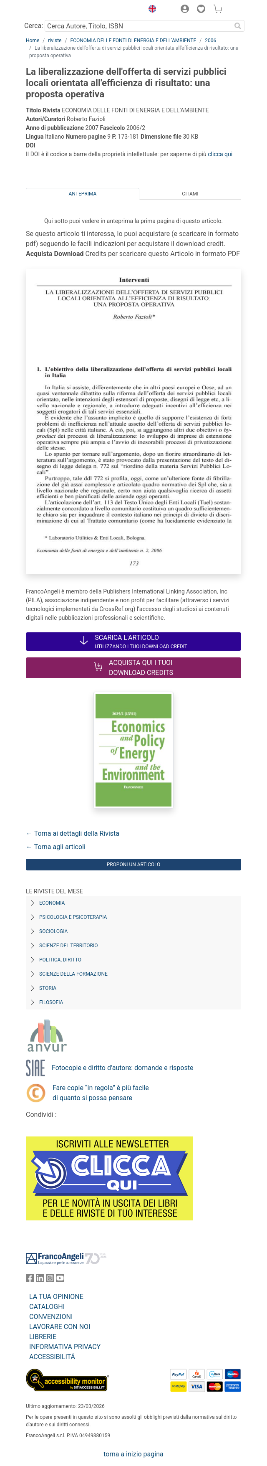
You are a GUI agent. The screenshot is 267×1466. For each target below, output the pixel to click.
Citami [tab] (190, 194)
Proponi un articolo (134, 864)
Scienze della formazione (73, 974)
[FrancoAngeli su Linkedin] (40, 1280)
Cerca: (33, 26)
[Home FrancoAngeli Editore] (54, 10)
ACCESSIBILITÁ (52, 1357)
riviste (54, 40)
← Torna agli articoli (56, 847)
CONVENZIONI (51, 1317)
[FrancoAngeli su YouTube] (60, 1280)
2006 (210, 40)
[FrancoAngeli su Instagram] (50, 1280)
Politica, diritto (60, 960)
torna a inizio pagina (133, 1454)
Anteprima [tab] (83, 194)
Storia (47, 988)
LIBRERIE (42, 1337)
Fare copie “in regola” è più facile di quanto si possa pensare (101, 1093)
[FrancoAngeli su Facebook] (30, 1280)
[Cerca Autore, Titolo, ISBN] (138, 26)
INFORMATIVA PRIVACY (65, 1347)
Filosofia (51, 1002)
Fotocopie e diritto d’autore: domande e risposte (122, 1068)
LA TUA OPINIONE (56, 1297)
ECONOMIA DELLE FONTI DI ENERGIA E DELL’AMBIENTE (133, 40)
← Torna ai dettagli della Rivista (72, 833)
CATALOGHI (47, 1307)
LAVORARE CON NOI (59, 1327)
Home (32, 40)
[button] (150, 10)
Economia (52, 903)
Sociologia (53, 931)
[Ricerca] (237, 26)
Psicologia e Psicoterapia (73, 917)
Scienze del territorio (68, 946)
